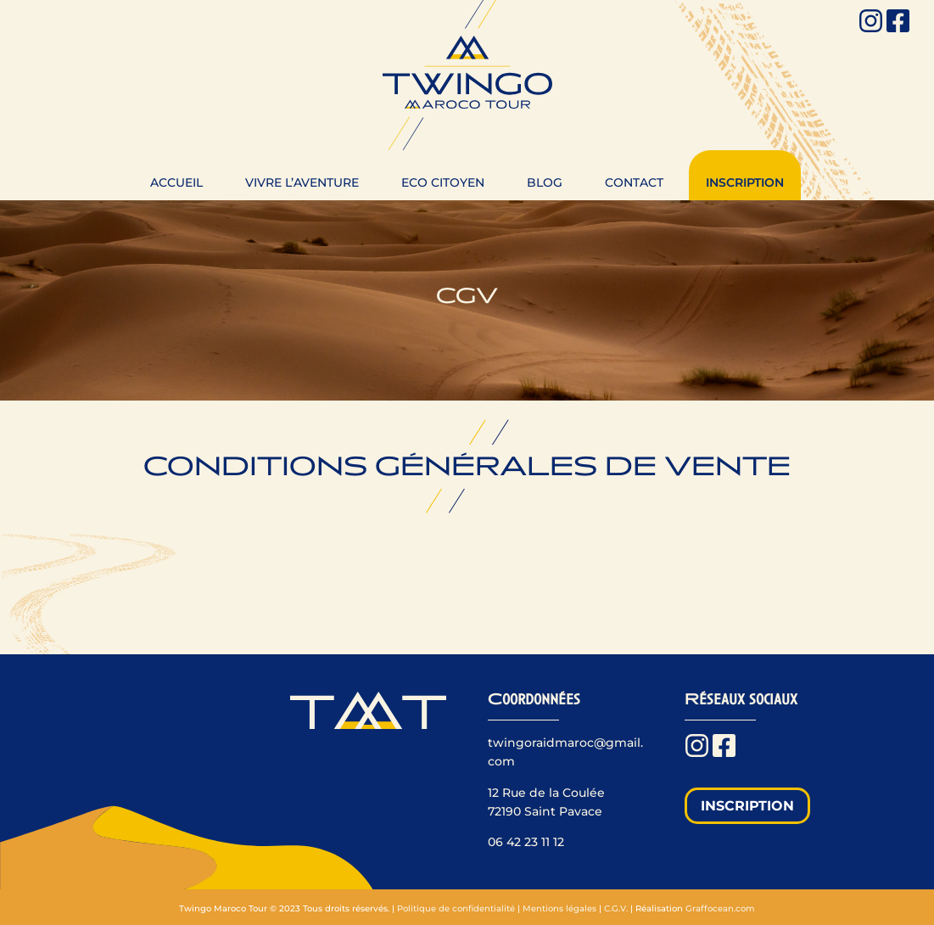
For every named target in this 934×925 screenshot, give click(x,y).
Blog (544, 182)
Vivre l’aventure (302, 182)
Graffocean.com (720, 908)
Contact (634, 182)
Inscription (745, 182)
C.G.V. (616, 908)
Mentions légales (559, 908)
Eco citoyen (442, 182)
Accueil (176, 182)
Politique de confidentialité (456, 908)
